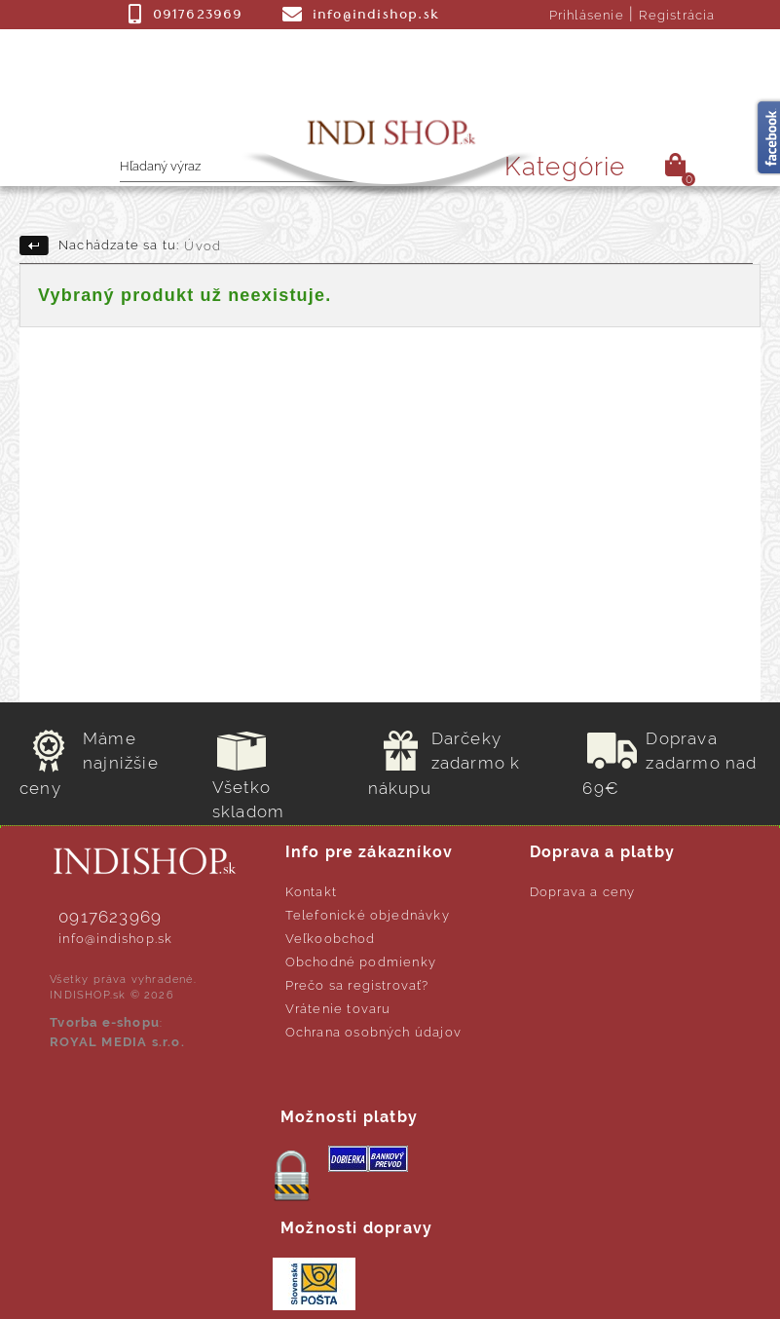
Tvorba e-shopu (105, 1022)
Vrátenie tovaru (338, 1008)
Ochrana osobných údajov (374, 1032)
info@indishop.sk (115, 938)
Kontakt (311, 892)
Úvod (202, 246)
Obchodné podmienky (361, 962)
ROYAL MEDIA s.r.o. (117, 1042)
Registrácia (677, 15)
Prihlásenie (586, 15)
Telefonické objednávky (367, 915)
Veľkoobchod (330, 938)
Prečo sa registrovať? (357, 985)
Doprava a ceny (583, 892)
